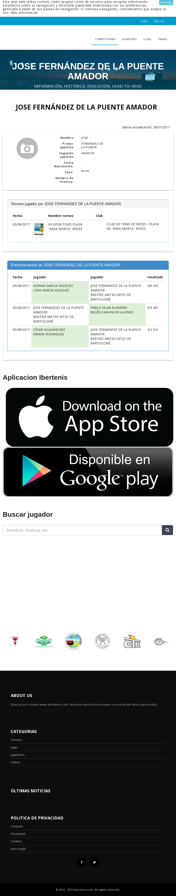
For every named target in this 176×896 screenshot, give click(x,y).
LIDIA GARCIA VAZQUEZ (51, 290)
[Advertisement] (31, 567)
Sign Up (158, 21)
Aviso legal (18, 849)
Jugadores (129, 39)
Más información (24, 12)
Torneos (16, 740)
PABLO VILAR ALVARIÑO (109, 307)
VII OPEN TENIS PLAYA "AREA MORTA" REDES (65, 226)
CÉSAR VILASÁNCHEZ (49, 329)
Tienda (162, 39)
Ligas (14, 747)
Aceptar (166, 2)
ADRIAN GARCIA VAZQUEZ (53, 285)
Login (144, 21)
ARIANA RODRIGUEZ (48, 334)
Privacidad (18, 834)
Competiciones (105, 39)
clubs (147, 39)
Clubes (15, 762)
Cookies (16, 841)
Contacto (17, 826)
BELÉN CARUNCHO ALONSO (112, 312)
